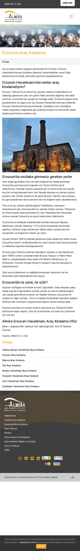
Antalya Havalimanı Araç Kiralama (19, 370)
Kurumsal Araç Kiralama (16, 424)
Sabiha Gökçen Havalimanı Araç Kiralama (23, 349)
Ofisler (5, 61)
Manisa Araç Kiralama (13, 360)
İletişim (7, 433)
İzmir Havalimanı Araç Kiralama (18, 381)
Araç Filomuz (10, 428)
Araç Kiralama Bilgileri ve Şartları (20, 441)
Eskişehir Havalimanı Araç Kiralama (20, 376)
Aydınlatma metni (27, 542)
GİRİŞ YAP (67, 3)
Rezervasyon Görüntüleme (17, 437)
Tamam (41, 546)
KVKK (7, 450)
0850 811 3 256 (12, 4)
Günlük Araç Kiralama (14, 420)
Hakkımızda (10, 416)
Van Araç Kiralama (11, 365)
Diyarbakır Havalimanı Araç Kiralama (20, 386)
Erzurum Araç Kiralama (13, 355)
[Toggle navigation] (71, 16)
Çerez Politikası (11, 446)
